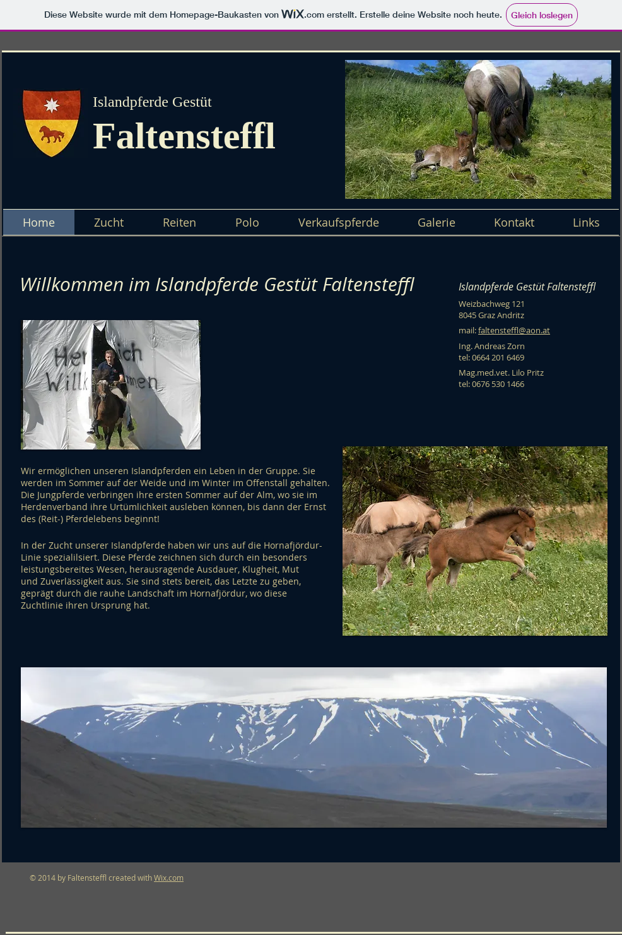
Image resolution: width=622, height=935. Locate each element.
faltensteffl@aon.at (514, 330)
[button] (478, 129)
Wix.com (169, 877)
